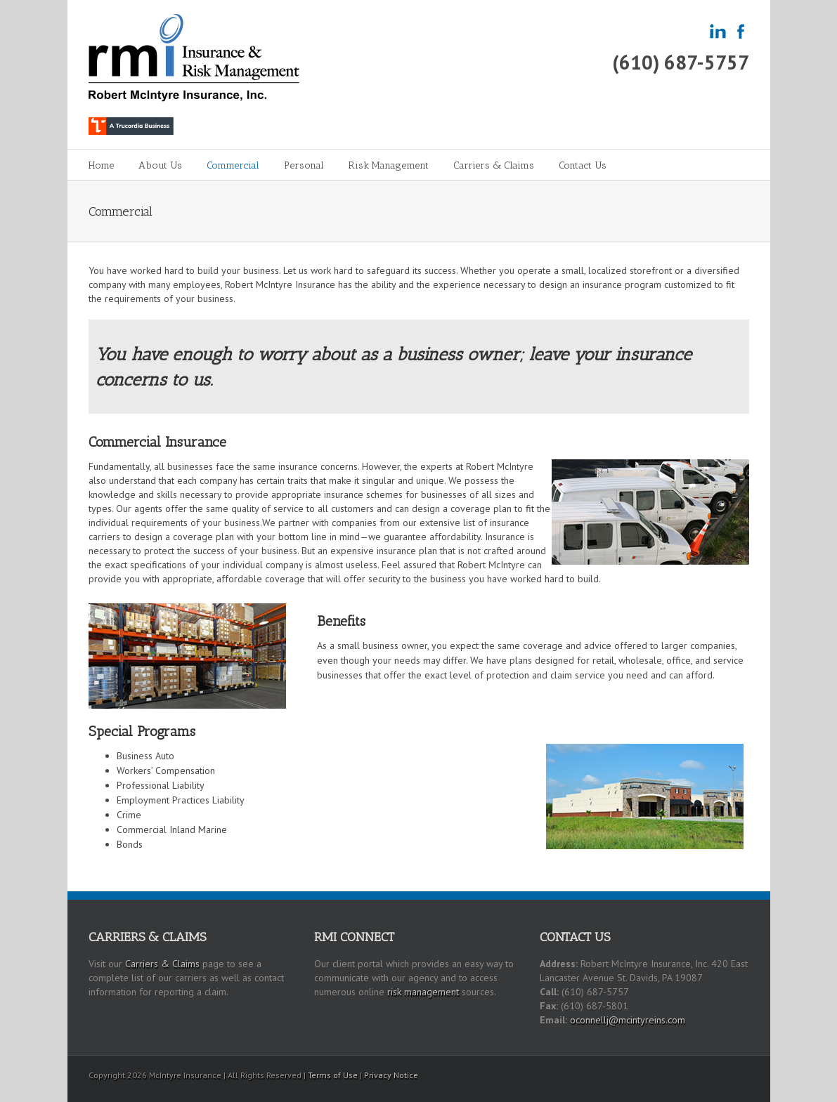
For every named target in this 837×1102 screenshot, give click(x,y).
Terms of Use (333, 1075)
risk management (423, 991)
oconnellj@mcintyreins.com (627, 1020)
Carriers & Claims (493, 165)
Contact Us (582, 165)
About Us (160, 165)
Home (101, 165)
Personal (304, 165)
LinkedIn (724, 1072)
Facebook (746, 1074)
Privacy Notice (391, 1075)
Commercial (233, 165)
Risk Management (389, 165)
